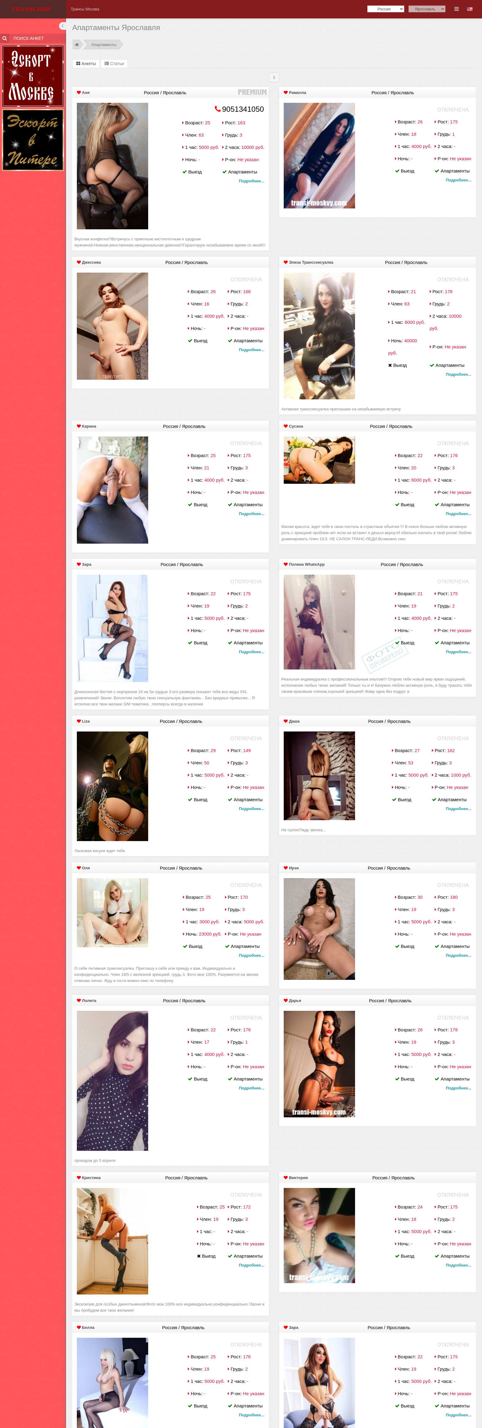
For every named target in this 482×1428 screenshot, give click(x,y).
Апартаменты (104, 44)
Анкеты (86, 63)
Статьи (114, 63)
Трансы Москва (85, 9)
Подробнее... (251, 181)
